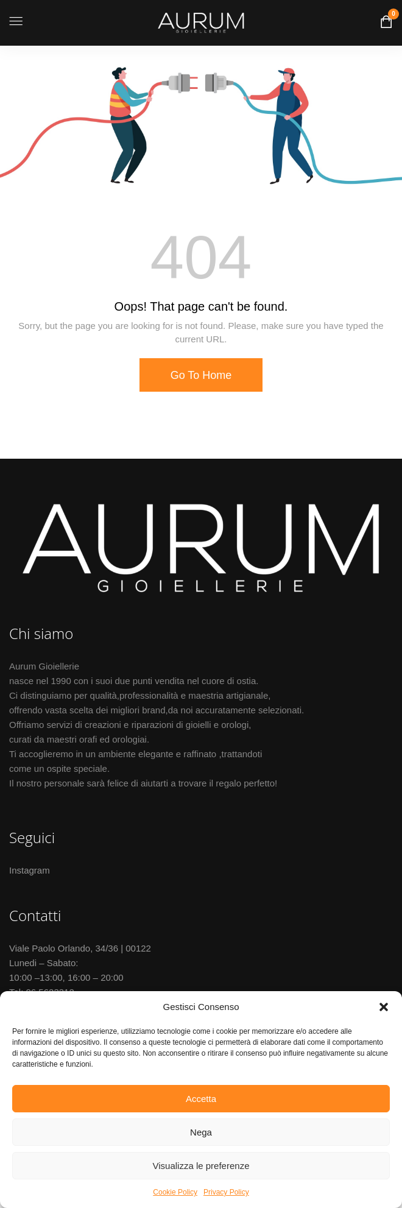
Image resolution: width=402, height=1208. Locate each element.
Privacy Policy (226, 1192)
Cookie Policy (175, 1192)
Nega (201, 1132)
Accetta (201, 1098)
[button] (384, 1007)
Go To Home (201, 375)
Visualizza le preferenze (201, 1165)
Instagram (29, 870)
